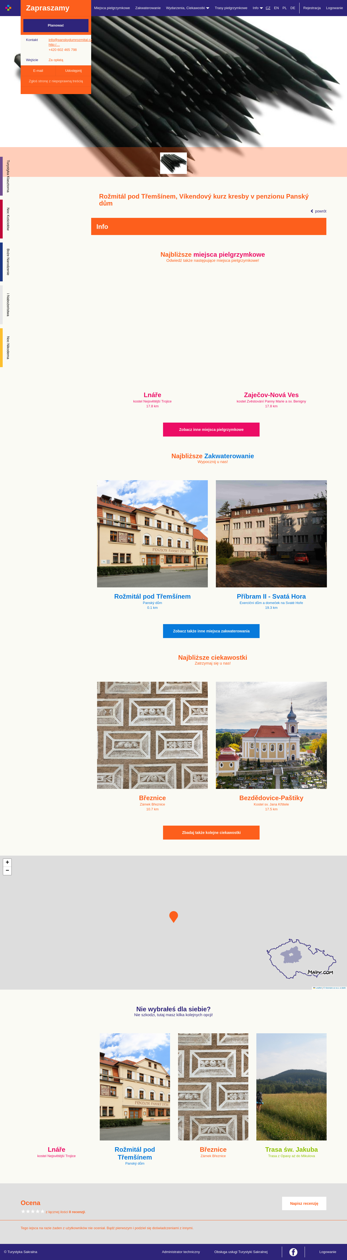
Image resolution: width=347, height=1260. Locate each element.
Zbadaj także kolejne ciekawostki (211, 832)
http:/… (54, 45)
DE (292, 8)
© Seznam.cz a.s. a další (334, 988)
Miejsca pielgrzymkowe (112, 8)
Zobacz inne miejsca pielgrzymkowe (211, 429)
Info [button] (258, 8)
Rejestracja (312, 8)
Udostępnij (73, 71)
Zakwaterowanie (148, 8)
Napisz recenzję (304, 1203)
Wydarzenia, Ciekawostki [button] (187, 8)
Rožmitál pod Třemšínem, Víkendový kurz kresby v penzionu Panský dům (204, 200)
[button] (173, 917)
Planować (56, 25)
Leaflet (317, 988)
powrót (318, 211)
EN (276, 8)
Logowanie (334, 8)
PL (284, 8)
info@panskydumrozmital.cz (70, 40)
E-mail (38, 71)
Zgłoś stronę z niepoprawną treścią (56, 81)
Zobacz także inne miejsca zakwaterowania (211, 631)
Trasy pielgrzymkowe (231, 8)
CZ (268, 8)
